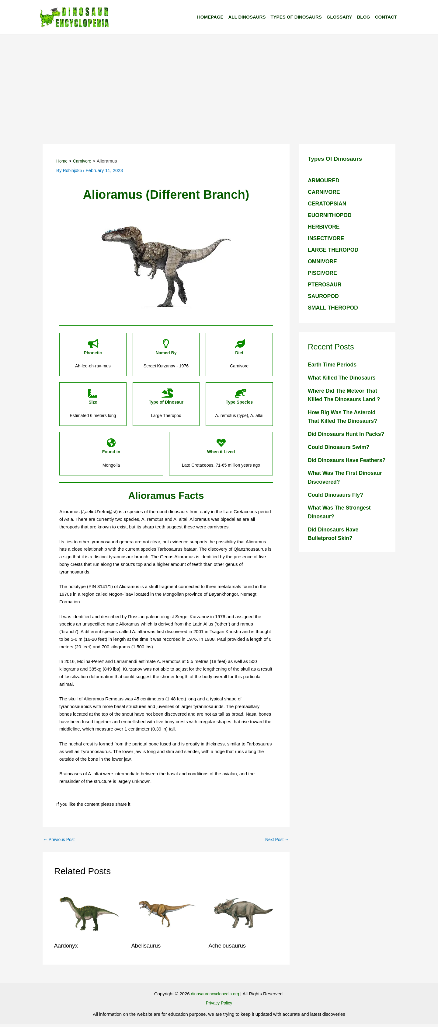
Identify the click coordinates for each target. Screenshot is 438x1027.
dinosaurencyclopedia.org (215, 996)
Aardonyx (67, 948)
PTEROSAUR (326, 284)
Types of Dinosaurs (296, 16)
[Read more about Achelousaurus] (243, 915)
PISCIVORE (323, 273)
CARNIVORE (325, 192)
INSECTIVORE (327, 238)
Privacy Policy (219, 1005)
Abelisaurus (147, 948)
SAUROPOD (324, 296)
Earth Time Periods (334, 364)
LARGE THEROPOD (335, 250)
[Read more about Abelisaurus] (166, 915)
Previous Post (60, 842)
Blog (363, 16)
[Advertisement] (218, 80)
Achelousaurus (229, 948)
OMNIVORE (323, 261)
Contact (386, 16)
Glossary (339, 16)
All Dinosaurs (247, 16)
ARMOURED (325, 180)
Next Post (276, 842)
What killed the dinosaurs (344, 377)
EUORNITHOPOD (331, 215)
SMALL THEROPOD (335, 307)
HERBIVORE (325, 226)
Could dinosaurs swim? (341, 455)
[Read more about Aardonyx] (89, 915)
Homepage (210, 16)
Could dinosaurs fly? (337, 512)
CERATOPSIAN (328, 203)
